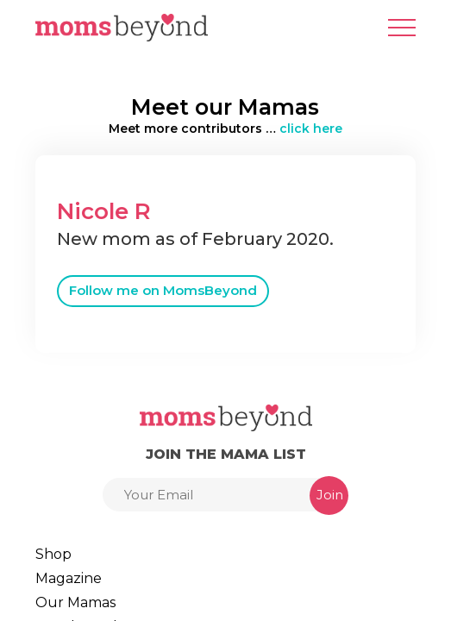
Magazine (68, 578)
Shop (53, 554)
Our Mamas (75, 602)
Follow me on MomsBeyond (163, 290)
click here (310, 128)
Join (329, 494)
